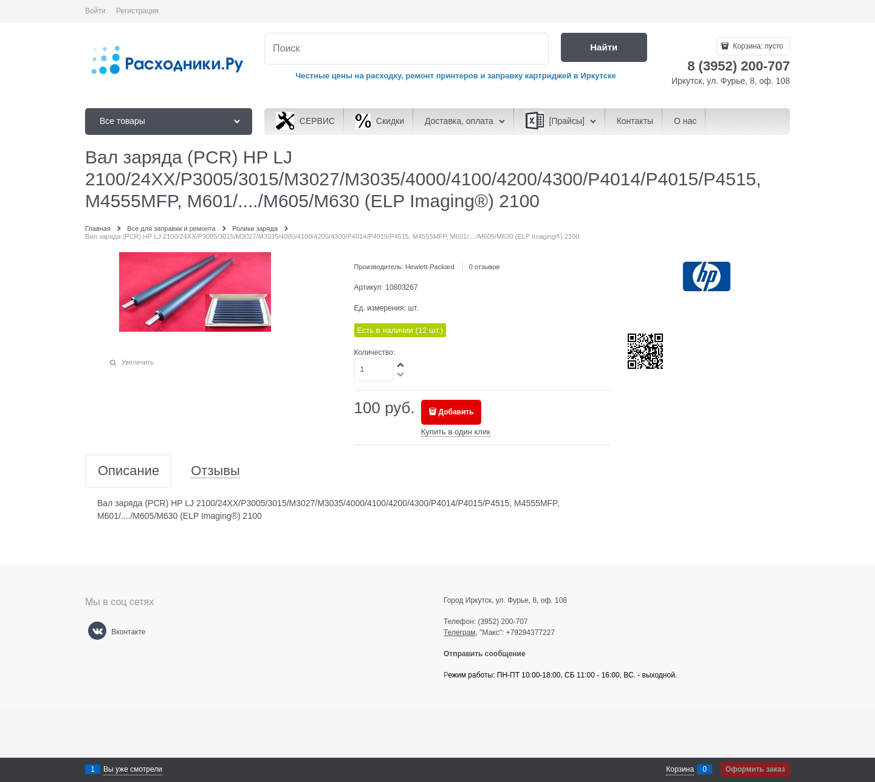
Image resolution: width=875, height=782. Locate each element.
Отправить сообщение (489, 654)
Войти (95, 11)
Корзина (680, 769)
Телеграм (460, 632)
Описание (128, 471)
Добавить (456, 412)
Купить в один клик (455, 431)
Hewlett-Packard (430, 266)
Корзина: (757, 46)
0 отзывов (484, 266)
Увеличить (138, 362)
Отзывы (215, 471)
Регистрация (137, 11)
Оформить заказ (755, 769)
